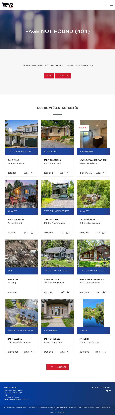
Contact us (62, 76)
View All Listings (57, 367)
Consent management (57, 409)
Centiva (61, 412)
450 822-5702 (13, 397)
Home (49, 76)
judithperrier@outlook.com (19, 399)
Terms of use (106, 407)
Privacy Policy (95, 407)
